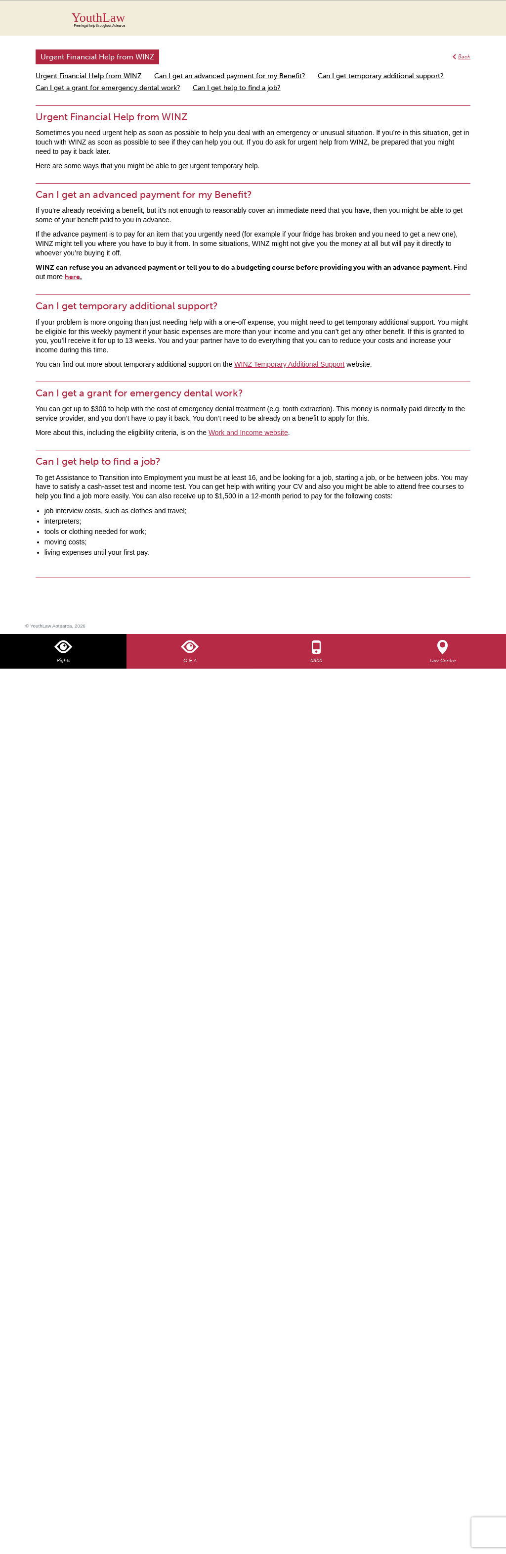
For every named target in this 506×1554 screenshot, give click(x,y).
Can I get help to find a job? (237, 88)
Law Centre (443, 661)
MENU (473, 17)
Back (464, 56)
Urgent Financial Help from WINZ (89, 76)
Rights (63, 661)
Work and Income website (248, 433)
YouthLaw (271, 19)
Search (453, 23)
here (72, 277)
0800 (316, 661)
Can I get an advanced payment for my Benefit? (229, 76)
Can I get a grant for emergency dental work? (108, 88)
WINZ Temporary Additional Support (289, 364)
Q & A (190, 661)
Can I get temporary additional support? (381, 76)
